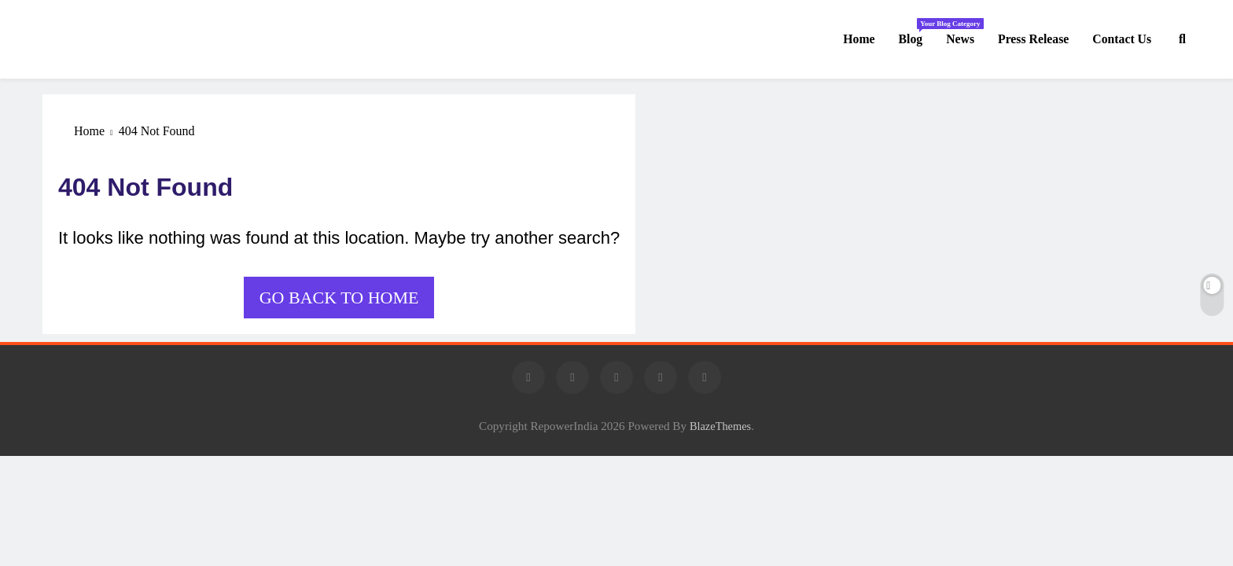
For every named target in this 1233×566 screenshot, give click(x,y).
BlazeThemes (720, 426)
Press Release (1033, 39)
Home (858, 39)
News (960, 39)
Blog (917, 32)
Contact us (1121, 39)
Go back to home (339, 297)
